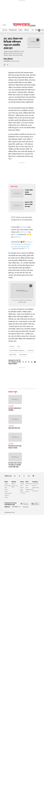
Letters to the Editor (14, 486)
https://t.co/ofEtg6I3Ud (24, 244)
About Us (34, 485)
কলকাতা (20, 30)
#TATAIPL (28, 242)
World (6, 489)
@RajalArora (17, 237)
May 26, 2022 (27, 248)
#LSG (15, 235)
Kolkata (6, 483)
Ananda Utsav (29, 483)
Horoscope (22, 493)
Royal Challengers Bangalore (17, 350)
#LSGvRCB (14, 244)
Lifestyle (22, 483)
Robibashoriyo (29, 489)
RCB (18, 346)
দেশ (33, 30)
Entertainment (8, 493)
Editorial (13, 483)
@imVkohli (23, 227)
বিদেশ (36, 30)
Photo (27, 485)
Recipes (22, 487)
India (6, 487)
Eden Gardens (23, 354)
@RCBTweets (24, 232)
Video (27, 487)
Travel (21, 485)
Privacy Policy (35, 491)
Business (7, 495)
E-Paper (4, 25)
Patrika (27, 491)
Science (6, 497)
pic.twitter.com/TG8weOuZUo (20, 247)
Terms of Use (35, 483)
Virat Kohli (30, 350)
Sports (2, 33)
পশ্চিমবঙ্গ (27, 30)
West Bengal (8, 485)
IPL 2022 (12, 346)
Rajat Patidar (13, 354)
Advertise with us (35, 488)
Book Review (21, 490)
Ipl (5, 33)
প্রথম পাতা (4, 30)
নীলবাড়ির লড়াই (13, 30)
